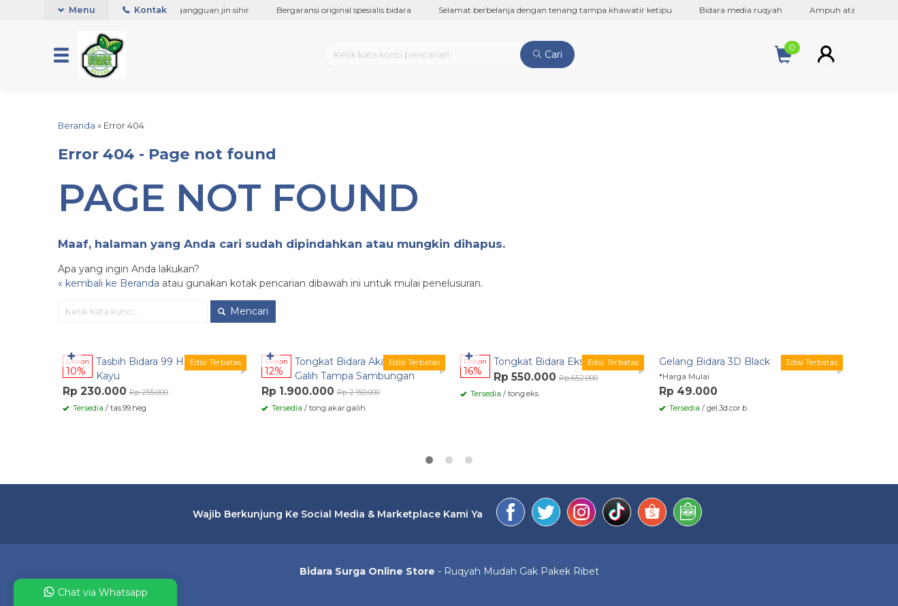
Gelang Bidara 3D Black (714, 361)
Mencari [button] (243, 311)
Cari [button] (547, 54)
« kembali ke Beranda (108, 283)
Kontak (145, 10)
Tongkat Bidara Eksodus (550, 361)
